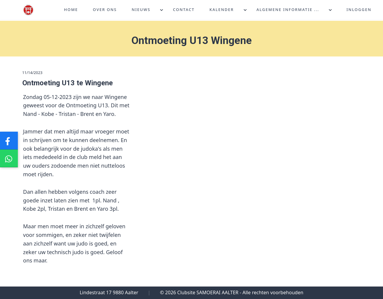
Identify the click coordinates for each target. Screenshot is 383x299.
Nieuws (141, 10)
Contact (184, 10)
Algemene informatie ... (288, 10)
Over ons (105, 10)
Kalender (222, 10)
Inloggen (358, 10)
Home (71, 10)
